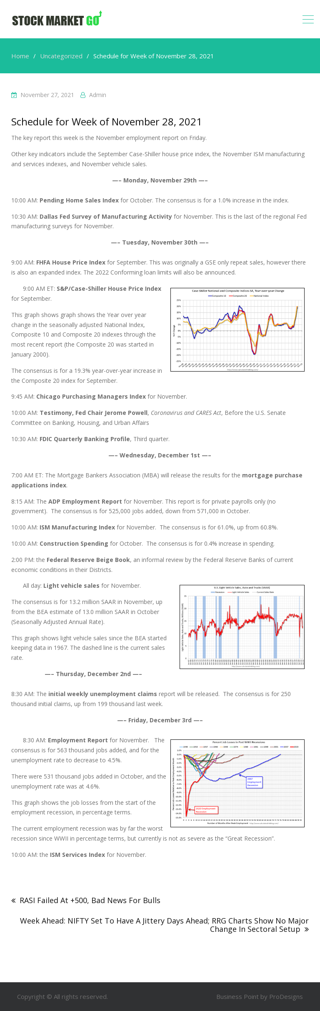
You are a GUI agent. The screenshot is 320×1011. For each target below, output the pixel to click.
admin (97, 95)
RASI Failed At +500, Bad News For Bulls (90, 900)
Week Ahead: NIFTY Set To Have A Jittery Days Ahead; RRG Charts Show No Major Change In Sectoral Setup (164, 925)
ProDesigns (286, 996)
